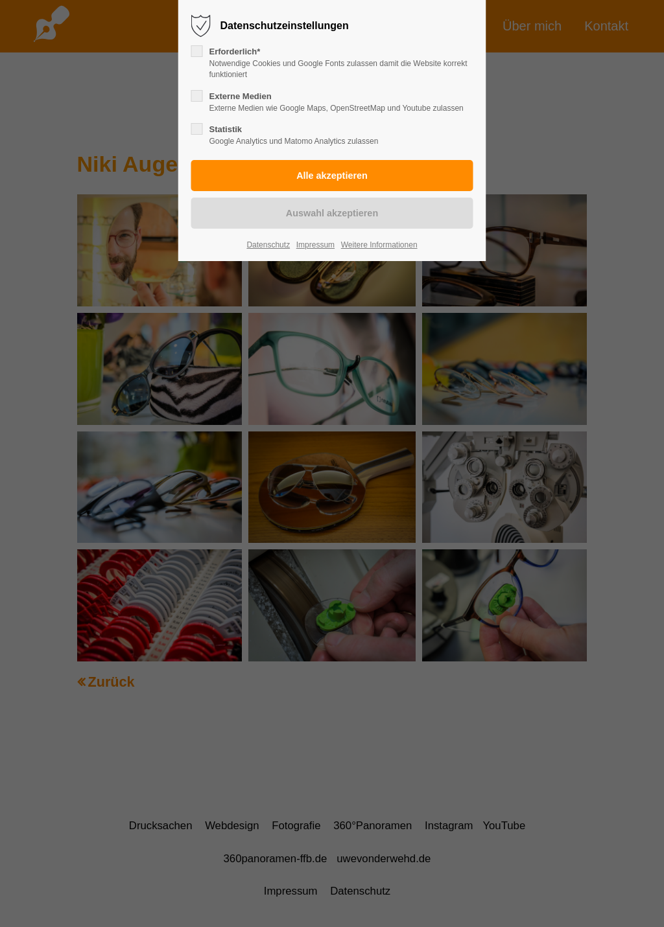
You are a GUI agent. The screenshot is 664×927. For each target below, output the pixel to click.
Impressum (315, 244)
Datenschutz (268, 244)
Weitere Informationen (379, 244)
